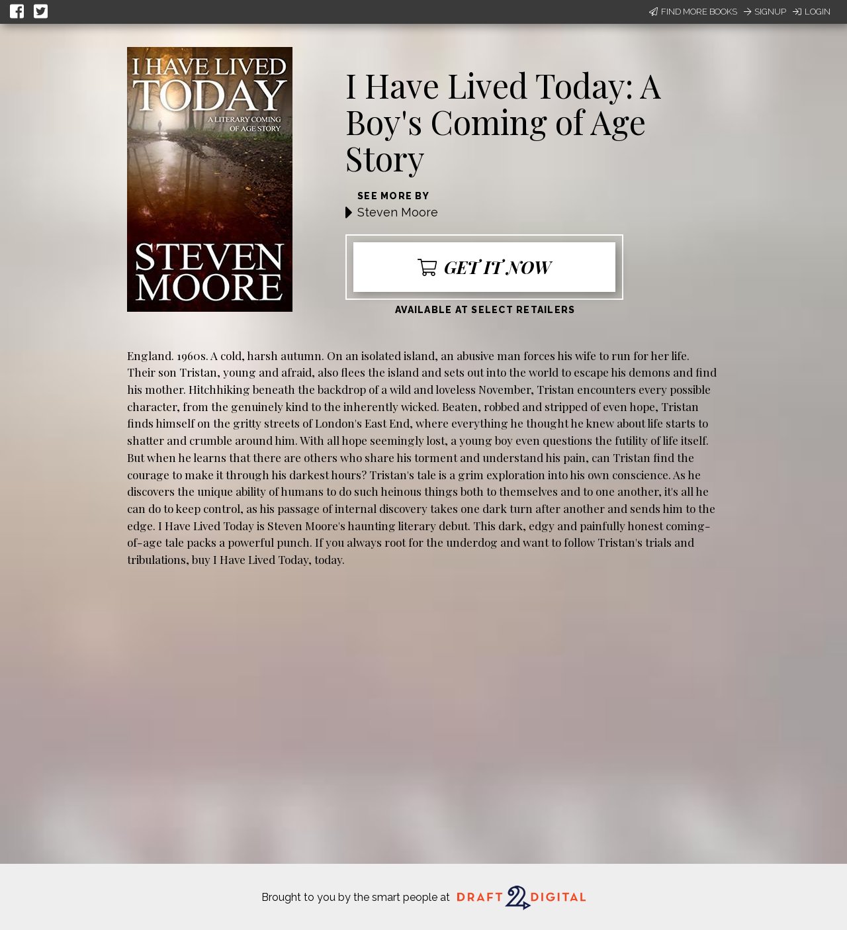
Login (811, 12)
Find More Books (693, 12)
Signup (765, 12)
